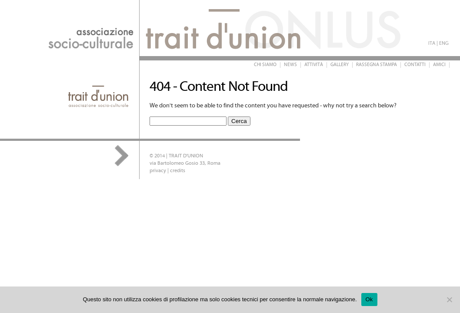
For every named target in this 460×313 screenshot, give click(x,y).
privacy (158, 170)
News (290, 64)
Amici (439, 64)
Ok (369, 299)
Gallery (339, 64)
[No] (449, 299)
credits (177, 170)
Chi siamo (265, 64)
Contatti (415, 64)
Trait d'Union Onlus (174, 28)
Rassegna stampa (376, 64)
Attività (313, 64)
